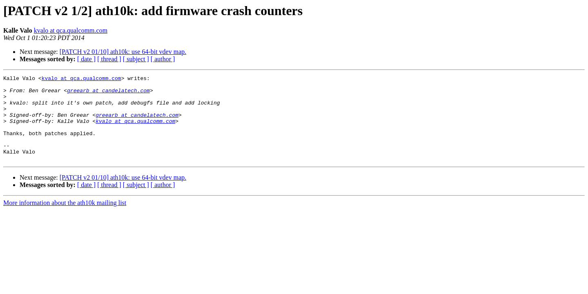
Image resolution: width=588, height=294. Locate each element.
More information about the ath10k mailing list (64, 219)
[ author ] (163, 59)
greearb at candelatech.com (108, 94)
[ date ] (86, 59)
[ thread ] (109, 59)
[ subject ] (136, 59)
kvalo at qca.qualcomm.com (70, 30)
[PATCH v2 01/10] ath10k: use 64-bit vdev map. (123, 51)
